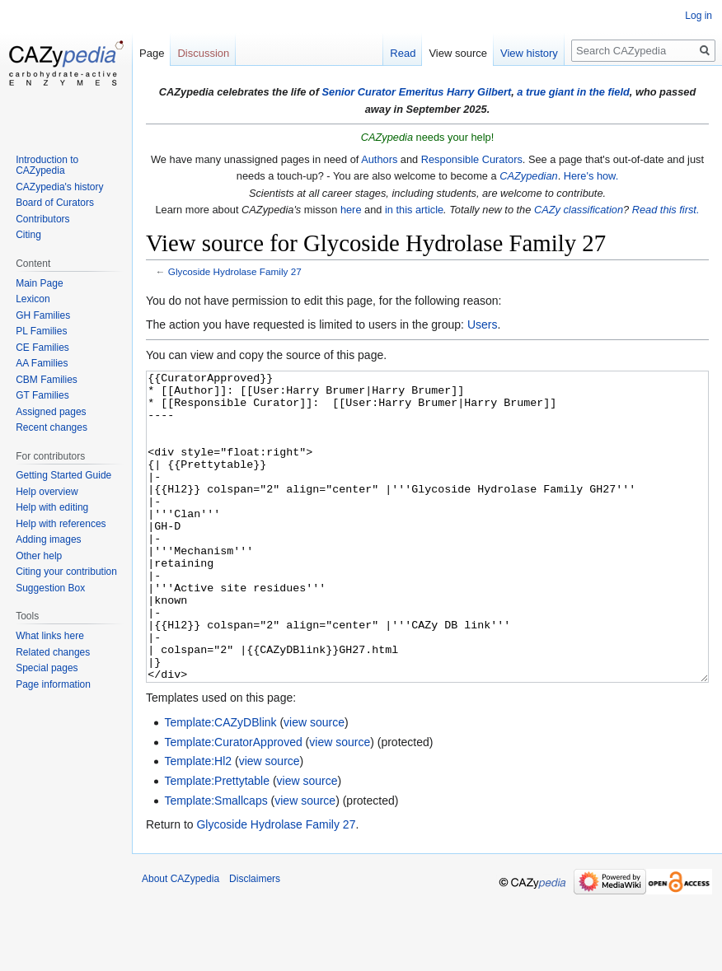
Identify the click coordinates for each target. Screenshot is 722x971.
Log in (698, 15)
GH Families (43, 315)
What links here (50, 636)
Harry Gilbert (479, 92)
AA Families (42, 363)
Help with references (60, 524)
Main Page (39, 283)
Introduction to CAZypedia (47, 165)
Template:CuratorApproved (233, 803)
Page (151, 53)
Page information (53, 684)
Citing (28, 234)
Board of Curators (55, 202)
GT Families (42, 395)
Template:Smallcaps (215, 862)
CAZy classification (578, 209)
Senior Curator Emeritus (382, 92)
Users (482, 324)
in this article (414, 209)
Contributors (42, 219)
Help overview (46, 491)
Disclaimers (254, 940)
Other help (39, 556)
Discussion (203, 53)
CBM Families (46, 379)
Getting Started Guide (63, 475)
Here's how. (591, 176)
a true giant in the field (573, 92)
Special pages (46, 668)
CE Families (42, 347)
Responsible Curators (472, 159)
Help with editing (52, 507)
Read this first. (666, 209)
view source (314, 784)
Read (402, 53)
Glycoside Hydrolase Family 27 (235, 271)
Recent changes (51, 427)
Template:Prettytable (217, 842)
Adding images (48, 539)
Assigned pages (51, 412)
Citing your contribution (66, 571)
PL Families (41, 331)
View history (529, 53)
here (351, 209)
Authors (379, 159)
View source (458, 53)
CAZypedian (528, 176)
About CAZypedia (180, 940)
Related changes (53, 652)
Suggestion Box (50, 588)
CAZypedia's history (59, 187)
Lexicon (32, 299)
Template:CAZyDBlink (220, 784)
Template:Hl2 (198, 822)
